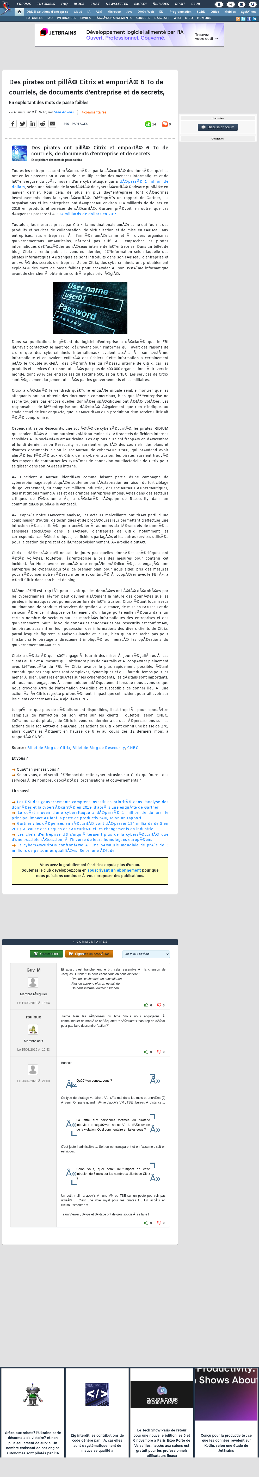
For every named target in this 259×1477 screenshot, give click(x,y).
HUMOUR (204, 18)
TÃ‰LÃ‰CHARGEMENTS (113, 18)
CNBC (132, 748)
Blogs (79, 4)
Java (129, 12)
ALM (99, 12)
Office (215, 12)
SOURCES (143, 18)
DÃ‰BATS (161, 18)
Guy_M (33, 970)
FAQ (64, 4)
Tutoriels (46, 4)
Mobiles (230, 12)
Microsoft (114, 12)
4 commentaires (94, 113)
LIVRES (85, 18)
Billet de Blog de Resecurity (98, 748)
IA (88, 12)
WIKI (177, 18)
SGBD (201, 12)
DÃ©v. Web (146, 12)
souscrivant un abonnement (114, 870)
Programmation (181, 12)
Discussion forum (217, 127)
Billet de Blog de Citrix (48, 748)
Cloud (78, 12)
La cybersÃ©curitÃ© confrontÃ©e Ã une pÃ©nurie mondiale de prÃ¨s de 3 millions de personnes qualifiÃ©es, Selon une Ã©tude (90, 848)
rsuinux (33, 1017)
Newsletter (116, 4)
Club (195, 4)
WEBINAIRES (66, 18)
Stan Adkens (63, 112)
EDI (161, 12)
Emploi (140, 4)
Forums (23, 4)
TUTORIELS (34, 18)
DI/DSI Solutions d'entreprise (48, 12)
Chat (95, 4)
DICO (189, 18)
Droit (180, 4)
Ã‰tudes (160, 4)
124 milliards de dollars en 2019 (87, 214)
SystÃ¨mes (248, 12)
